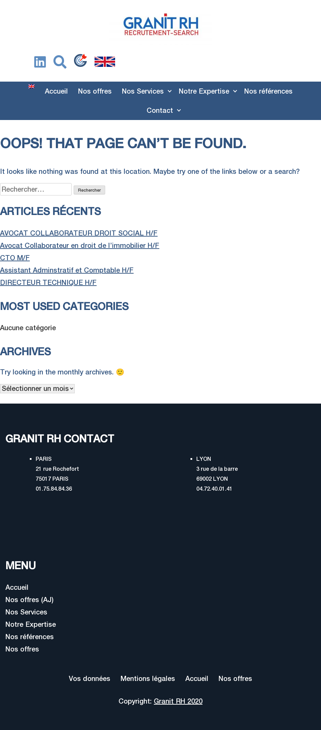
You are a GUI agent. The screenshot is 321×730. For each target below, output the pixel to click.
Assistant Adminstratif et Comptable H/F (67, 270)
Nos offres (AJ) (29, 599)
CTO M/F (15, 258)
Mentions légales (148, 678)
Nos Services (143, 91)
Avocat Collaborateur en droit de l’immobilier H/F (79, 245)
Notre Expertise (204, 91)
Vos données (89, 678)
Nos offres (95, 91)
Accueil (56, 91)
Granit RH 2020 (178, 701)
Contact (160, 110)
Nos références (268, 91)
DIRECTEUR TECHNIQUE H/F (48, 282)
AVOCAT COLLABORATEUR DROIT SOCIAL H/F (79, 233)
